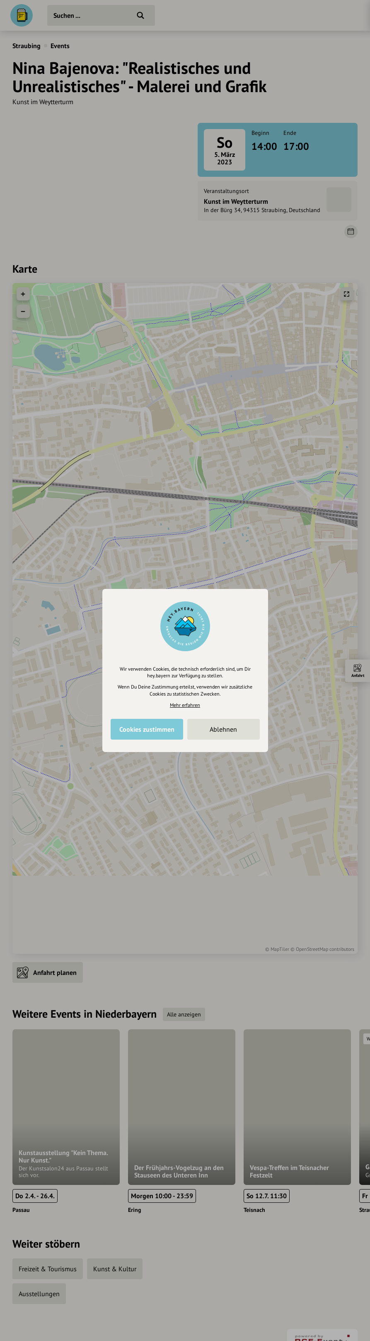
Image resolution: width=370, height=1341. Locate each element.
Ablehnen (223, 729)
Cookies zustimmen (146, 729)
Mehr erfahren (185, 705)
